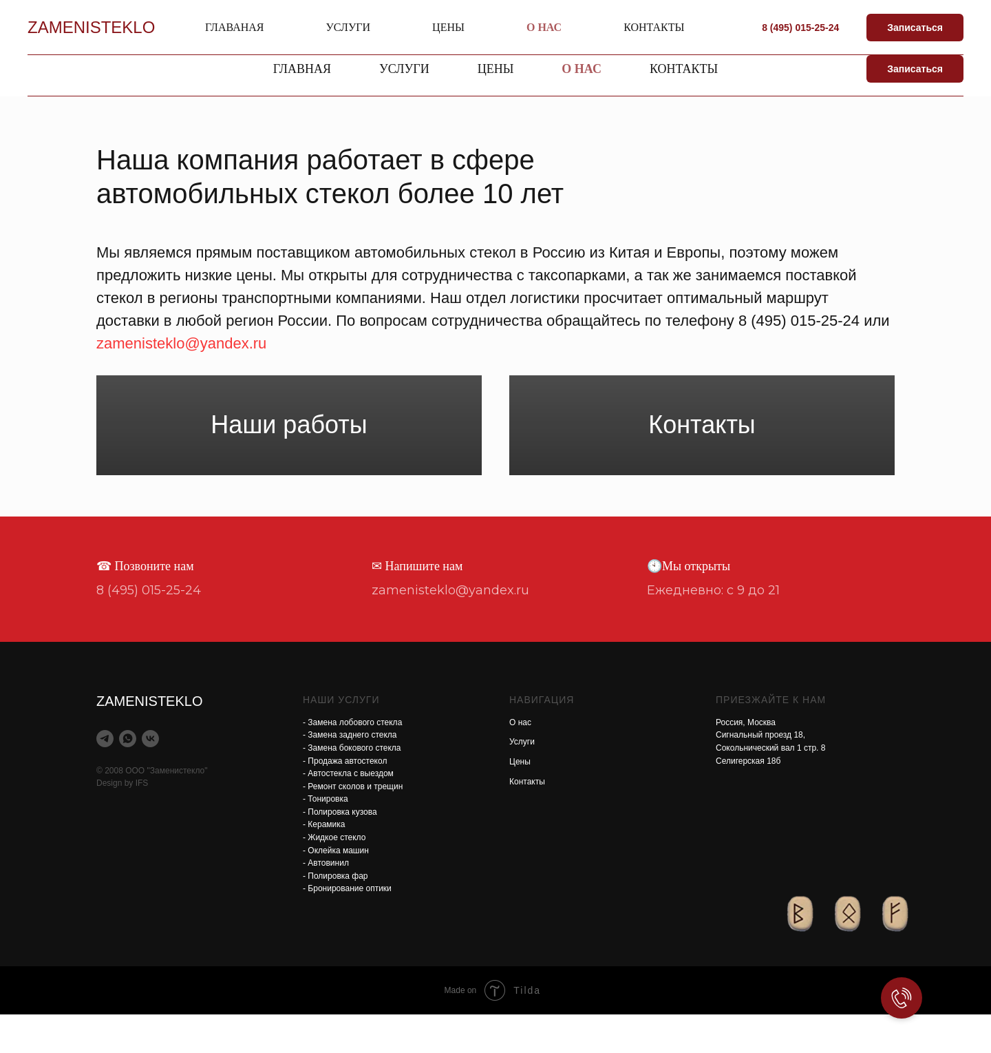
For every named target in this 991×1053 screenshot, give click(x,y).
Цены (520, 800)
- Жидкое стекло (334, 876)
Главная (302, 69)
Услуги (522, 780)
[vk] (150, 777)
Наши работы (289, 444)
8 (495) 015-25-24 (853, 20)
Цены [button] (496, 69)
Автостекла (196, 28)
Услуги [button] (404, 69)
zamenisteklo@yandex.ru (630, 20)
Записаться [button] (915, 68)
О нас (581, 69)
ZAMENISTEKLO (218, 12)
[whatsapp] (127, 777)
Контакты (684, 69)
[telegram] (105, 777)
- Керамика (324, 863)
